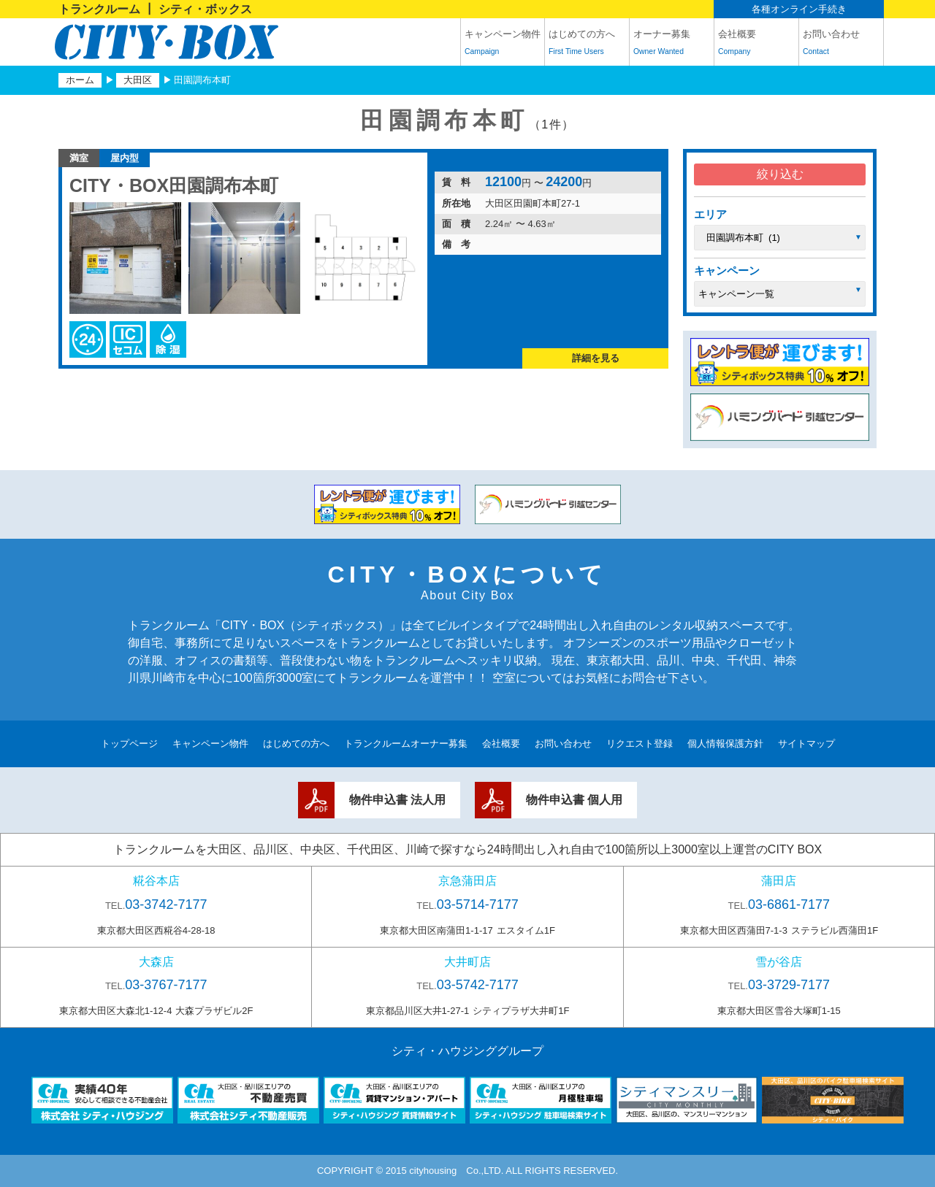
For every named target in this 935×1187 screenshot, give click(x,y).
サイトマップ (806, 743)
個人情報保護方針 (725, 743)
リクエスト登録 (639, 743)
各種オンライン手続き (799, 9)
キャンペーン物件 (503, 44)
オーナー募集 (671, 44)
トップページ (129, 743)
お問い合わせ (841, 44)
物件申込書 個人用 (574, 800)
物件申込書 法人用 (397, 800)
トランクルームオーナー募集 (406, 743)
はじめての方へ (587, 44)
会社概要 (756, 44)
